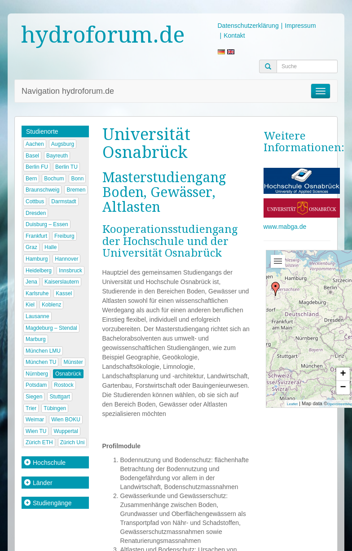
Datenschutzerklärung (248, 25)
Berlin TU (66, 167)
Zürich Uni (72, 442)
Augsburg (62, 144)
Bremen (75, 190)
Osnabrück (68, 374)
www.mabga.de (285, 226)
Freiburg (64, 236)
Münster (73, 362)
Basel (32, 156)
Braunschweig (42, 190)
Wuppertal (65, 431)
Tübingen (55, 408)
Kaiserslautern (61, 282)
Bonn (77, 178)
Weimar (35, 419)
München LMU (43, 351)
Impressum (300, 25)
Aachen (35, 144)
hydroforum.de (103, 35)
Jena (31, 282)
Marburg (36, 339)
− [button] (343, 387)
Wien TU (36, 431)
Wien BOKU (65, 419)
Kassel (64, 293)
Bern (31, 178)
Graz (31, 247)
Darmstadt (63, 201)
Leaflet (292, 404)
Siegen (34, 397)
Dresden (36, 213)
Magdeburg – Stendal (51, 328)
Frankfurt (36, 236)
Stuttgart (59, 397)
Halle (50, 247)
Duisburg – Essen (47, 224)
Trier (31, 408)
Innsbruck (70, 270)
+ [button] (343, 374)
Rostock (63, 385)
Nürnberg (37, 374)
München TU (41, 362)
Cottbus (35, 201)
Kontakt (234, 35)
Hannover (66, 259)
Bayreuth (57, 156)
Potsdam (36, 385)
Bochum (54, 178)
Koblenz (51, 305)
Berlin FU (37, 167)
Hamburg (37, 259)
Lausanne (37, 316)
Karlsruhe (37, 293)
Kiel (30, 305)
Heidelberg (39, 270)
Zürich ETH (39, 442)
